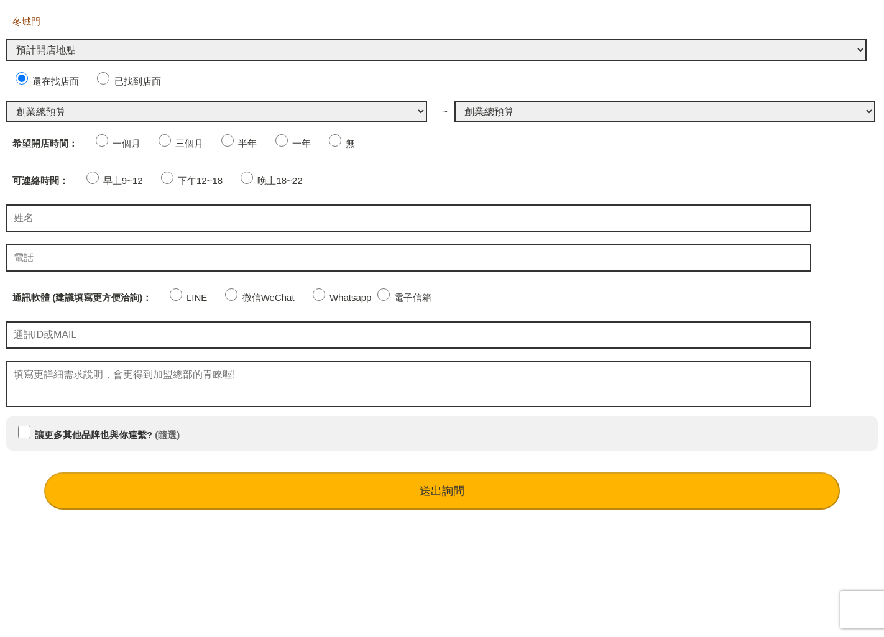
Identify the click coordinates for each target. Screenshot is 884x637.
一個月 (118, 143)
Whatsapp (342, 297)
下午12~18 (192, 180)
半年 (239, 143)
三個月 (181, 143)
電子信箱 (404, 297)
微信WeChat (259, 297)
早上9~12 (114, 180)
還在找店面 (47, 81)
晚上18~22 (271, 180)
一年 (293, 143)
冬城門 (26, 21)
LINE (189, 297)
